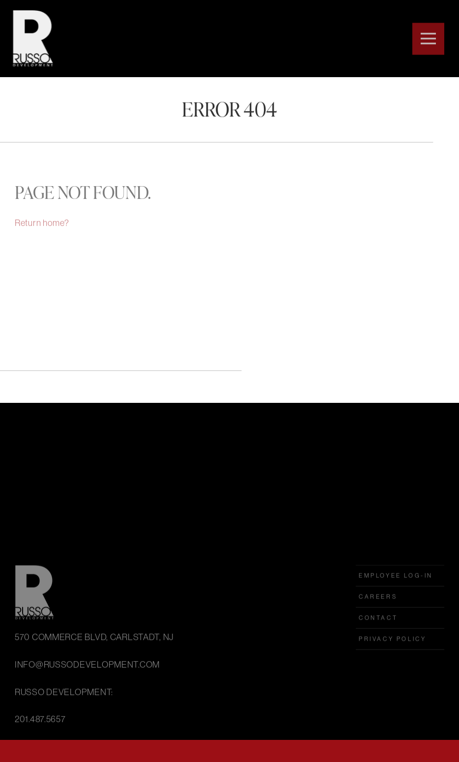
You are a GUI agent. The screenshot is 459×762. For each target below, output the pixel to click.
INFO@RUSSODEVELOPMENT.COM (87, 699)
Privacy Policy (392, 673)
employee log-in (396, 610)
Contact (378, 652)
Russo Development (31, 38)
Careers (378, 631)
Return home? (42, 229)
